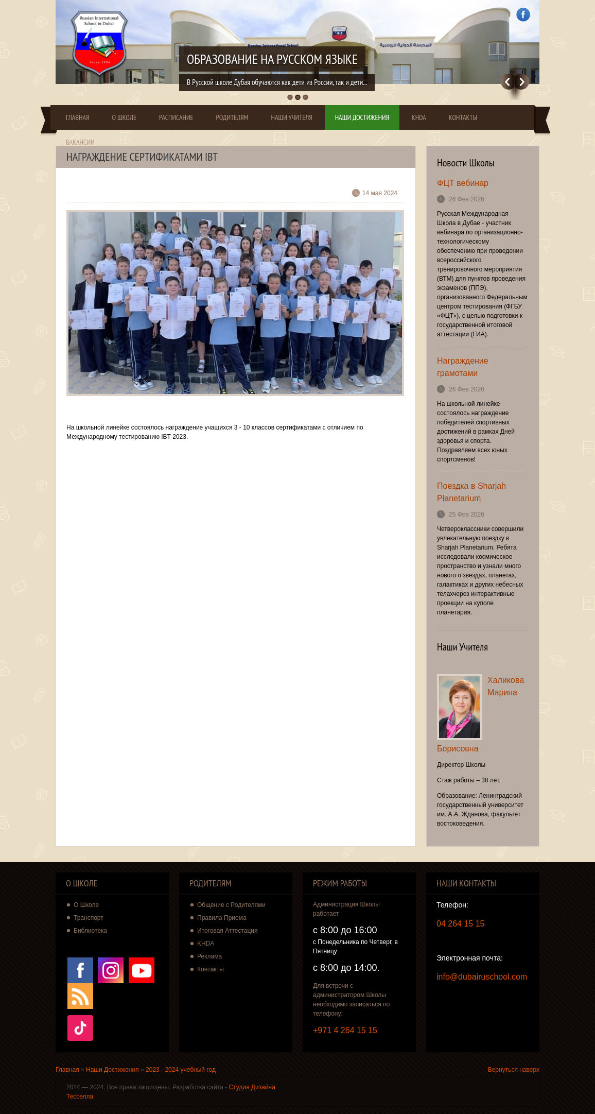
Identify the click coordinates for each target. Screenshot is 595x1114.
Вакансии (80, 142)
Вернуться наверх (513, 1069)
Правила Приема (222, 917)
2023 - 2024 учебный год (181, 1069)
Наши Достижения (362, 117)
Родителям (232, 117)
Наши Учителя (291, 117)
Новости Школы (466, 162)
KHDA (419, 117)
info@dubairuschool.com (481, 976)
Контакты (463, 117)
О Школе (124, 117)
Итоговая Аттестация (227, 930)
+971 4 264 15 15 (345, 1030)
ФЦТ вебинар (462, 183)
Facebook (523, 15)
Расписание (176, 117)
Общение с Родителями (231, 905)
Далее (522, 82)
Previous (508, 82)
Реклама (209, 956)
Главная (77, 117)
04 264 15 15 (460, 923)
